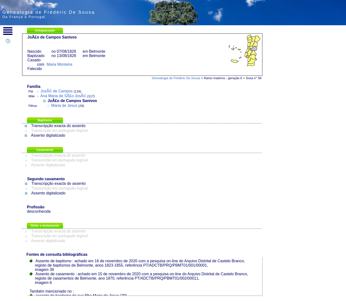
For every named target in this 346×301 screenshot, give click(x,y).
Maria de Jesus (64, 105)
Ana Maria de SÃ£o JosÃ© (63, 96)
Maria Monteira (59, 64)
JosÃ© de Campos (57, 91)
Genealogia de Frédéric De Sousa (176, 78)
